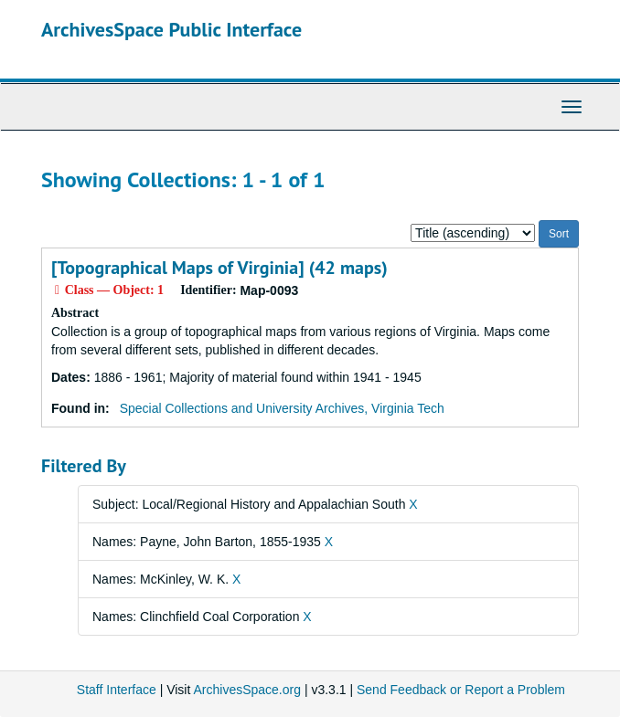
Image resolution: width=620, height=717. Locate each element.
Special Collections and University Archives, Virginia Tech (282, 408)
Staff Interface (116, 689)
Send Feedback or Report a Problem (461, 689)
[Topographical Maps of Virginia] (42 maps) (219, 267)
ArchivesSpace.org (247, 689)
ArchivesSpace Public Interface (171, 29)
